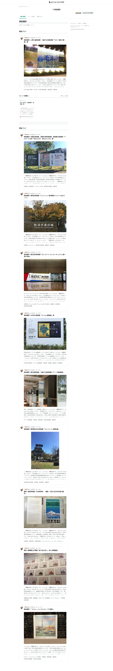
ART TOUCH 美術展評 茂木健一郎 (27, 103)
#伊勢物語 (47, 598)
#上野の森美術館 (42, 89)
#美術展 (26, 304)
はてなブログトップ (75, 27)
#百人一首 (41, 598)
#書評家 (55, 89)
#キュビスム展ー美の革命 (43, 304)
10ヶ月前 (40, 607)
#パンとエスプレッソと (47, 541)
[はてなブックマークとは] (28, 96)
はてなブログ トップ (24, 6)
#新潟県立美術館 (48, 186)
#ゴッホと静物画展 (37, 363)
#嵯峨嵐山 (35, 598)
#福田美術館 (38, 541)
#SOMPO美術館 (28, 363)
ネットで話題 (31, 16)
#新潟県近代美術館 (28, 482)
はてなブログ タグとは (75, 25)
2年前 (39, 37)
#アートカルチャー (58, 541)
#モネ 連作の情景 (28, 89)
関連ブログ (39, 16)
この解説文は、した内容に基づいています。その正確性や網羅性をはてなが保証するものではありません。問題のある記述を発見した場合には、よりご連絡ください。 (26, 25)
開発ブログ (87, 25)
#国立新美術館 (47, 419)
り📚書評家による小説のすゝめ (30, 37)
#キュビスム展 (32, 304)
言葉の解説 (23, 16)
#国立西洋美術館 (28, 306)
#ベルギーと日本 (39, 186)
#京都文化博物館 (28, 659)
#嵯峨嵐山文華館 (28, 598)
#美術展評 (49, 89)
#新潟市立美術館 (40, 245)
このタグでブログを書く (88, 12)
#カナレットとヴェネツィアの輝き (32, 657)
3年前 (39, 252)
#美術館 (26, 186)
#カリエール (32, 245)
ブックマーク (23, 100)
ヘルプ (82, 25)
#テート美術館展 (28, 419)
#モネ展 (35, 89)
